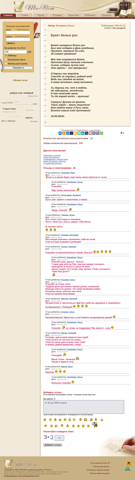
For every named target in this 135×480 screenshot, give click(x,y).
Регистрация (22, 30)
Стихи (24, 15)
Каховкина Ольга (75, 182)
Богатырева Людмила (71, 195)
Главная (8, 15)
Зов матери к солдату (52, 155)
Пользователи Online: (99, 463)
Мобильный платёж (16, 64)
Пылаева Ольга (68, 280)
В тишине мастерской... (53, 163)
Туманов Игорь (68, 215)
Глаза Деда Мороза (51, 157)
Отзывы (57, 15)
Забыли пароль (21, 36)
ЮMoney (10, 55)
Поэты (41, 15)
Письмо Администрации (99, 473)
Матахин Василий (69, 299)
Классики (74, 15)
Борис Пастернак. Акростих (54, 161)
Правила (106, 15)
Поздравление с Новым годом (55, 159)
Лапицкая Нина (68, 173)
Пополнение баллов (101, 467)
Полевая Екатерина (70, 235)
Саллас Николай (68, 247)
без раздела (119, 28)
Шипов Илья (67, 367)
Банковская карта (15, 59)
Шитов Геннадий (68, 333)
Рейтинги (90, 15)
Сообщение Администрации (97, 470)
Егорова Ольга (67, 312)
